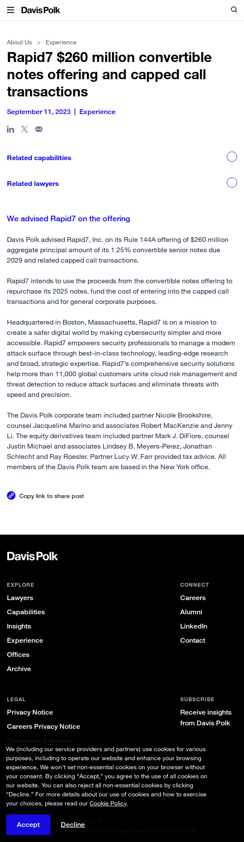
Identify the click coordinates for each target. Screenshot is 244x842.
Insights (19, 626)
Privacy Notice (30, 712)
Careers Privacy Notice (43, 726)
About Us (19, 42)
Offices (18, 654)
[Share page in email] (39, 131)
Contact (192, 640)
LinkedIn (193, 626)
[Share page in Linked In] (10, 131)
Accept (28, 824)
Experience (25, 640)
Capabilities (26, 612)
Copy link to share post (51, 495)
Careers (193, 598)
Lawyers (20, 598)
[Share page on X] (24, 131)
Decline (73, 824)
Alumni (191, 612)
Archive (19, 669)
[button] (10, 10)
